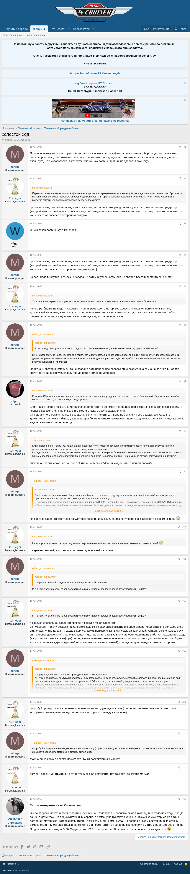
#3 (185, 223)
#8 (185, 431)
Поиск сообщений (36, 35)
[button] (68, 28)
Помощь (165, 863)
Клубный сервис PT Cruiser (93, 83)
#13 (184, 651)
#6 (185, 325)
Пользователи (82, 28)
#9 (185, 471)
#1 (185, 147)
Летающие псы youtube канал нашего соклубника (95, 120)
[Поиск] (180, 28)
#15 (184, 733)
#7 (185, 381)
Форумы (39, 28)
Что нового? (58, 28)
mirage (8, 139)
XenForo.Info (23, 871)
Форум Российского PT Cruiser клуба (94, 73)
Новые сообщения (12, 35)
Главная (177, 863)
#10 (184, 527)
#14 (184, 702)
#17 (184, 799)
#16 (184, 767)
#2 (185, 178)
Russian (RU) (11, 863)
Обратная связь (149, 863)
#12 (184, 601)
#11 (184, 559)
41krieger (15, 198)
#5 (185, 286)
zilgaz (15, 401)
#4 (185, 255)
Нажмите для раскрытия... (108, 511)
